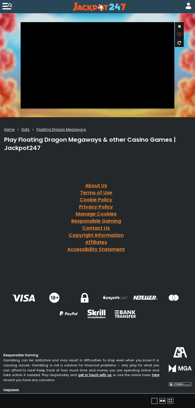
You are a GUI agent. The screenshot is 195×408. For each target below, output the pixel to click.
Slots (25, 129)
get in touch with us (95, 375)
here (155, 375)
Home (9, 129)
